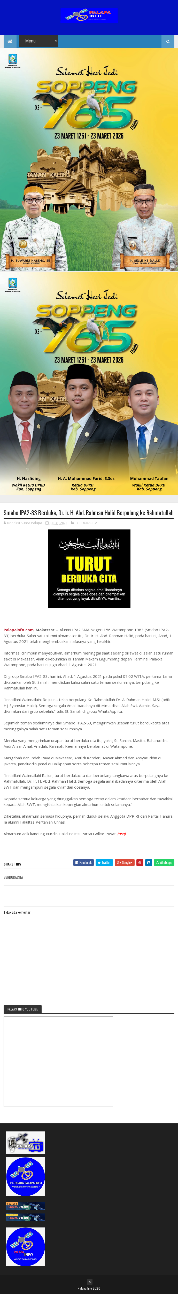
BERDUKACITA (86, 522)
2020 (96, 1288)
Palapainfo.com (19, 629)
